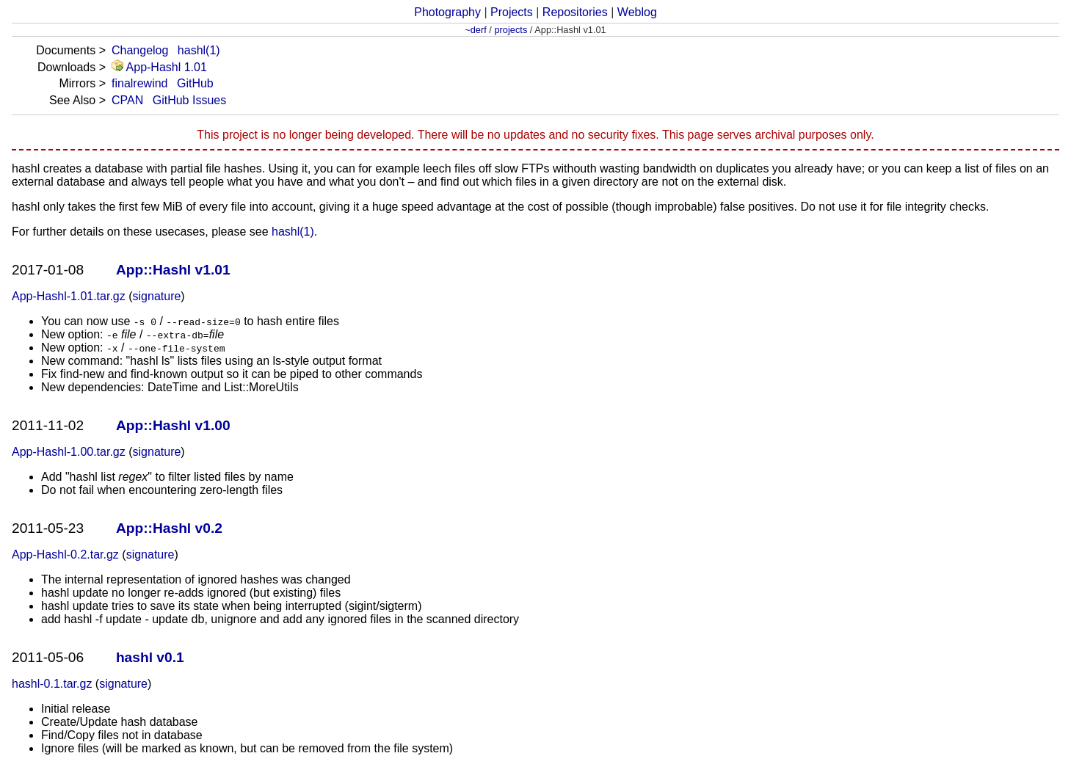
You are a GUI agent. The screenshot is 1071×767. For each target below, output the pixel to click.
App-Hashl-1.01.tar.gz (69, 296)
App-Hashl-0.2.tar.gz (65, 554)
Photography (447, 12)
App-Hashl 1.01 (159, 67)
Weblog (637, 12)
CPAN (127, 100)
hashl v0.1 (150, 657)
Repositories (575, 12)
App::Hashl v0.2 (169, 528)
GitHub (195, 83)
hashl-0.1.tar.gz (52, 683)
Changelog (140, 50)
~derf (476, 29)
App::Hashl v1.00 (173, 425)
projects (510, 29)
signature (157, 296)
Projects (511, 12)
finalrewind (139, 83)
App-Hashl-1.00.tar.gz (69, 452)
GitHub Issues (189, 100)
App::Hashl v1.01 (173, 269)
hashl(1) (199, 50)
